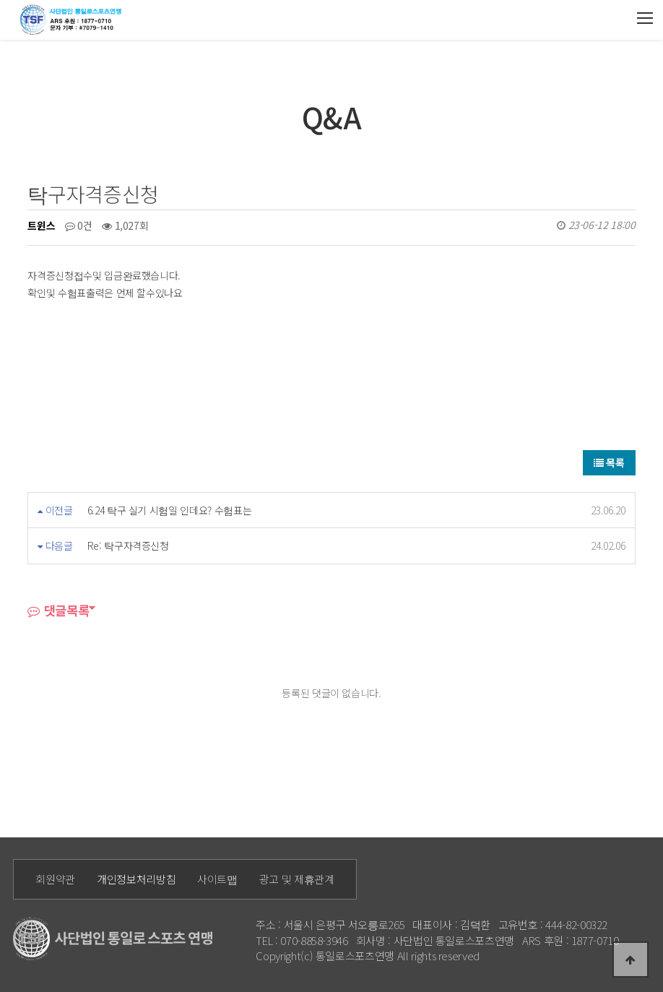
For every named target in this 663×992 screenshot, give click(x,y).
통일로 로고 (73, 19)
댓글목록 (58, 610)
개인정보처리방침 (136, 879)
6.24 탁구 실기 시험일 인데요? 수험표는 (169, 510)
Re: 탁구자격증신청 (128, 545)
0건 (78, 225)
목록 (609, 462)
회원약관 (55, 879)
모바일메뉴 (645, 18)
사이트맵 (217, 879)
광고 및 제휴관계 (296, 879)
